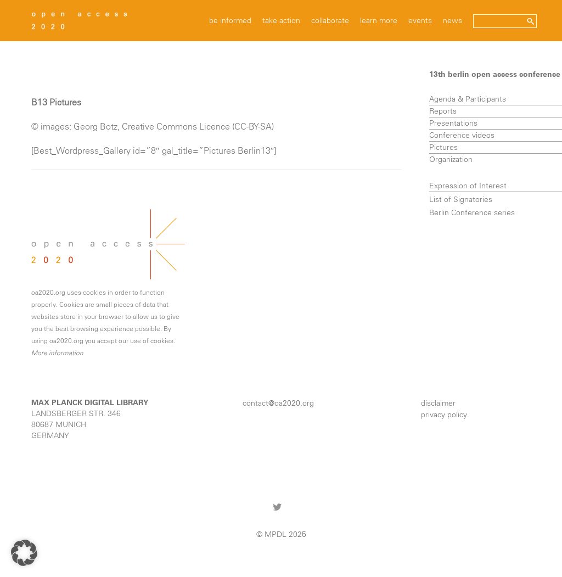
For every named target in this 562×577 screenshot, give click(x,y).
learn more (378, 20)
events (420, 20)
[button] (24, 553)
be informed (230, 20)
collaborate (330, 20)
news (452, 20)
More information (57, 353)
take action (281, 20)
